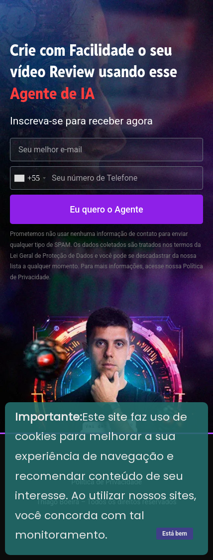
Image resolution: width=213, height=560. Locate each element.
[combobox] (29, 178)
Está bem (174, 533)
